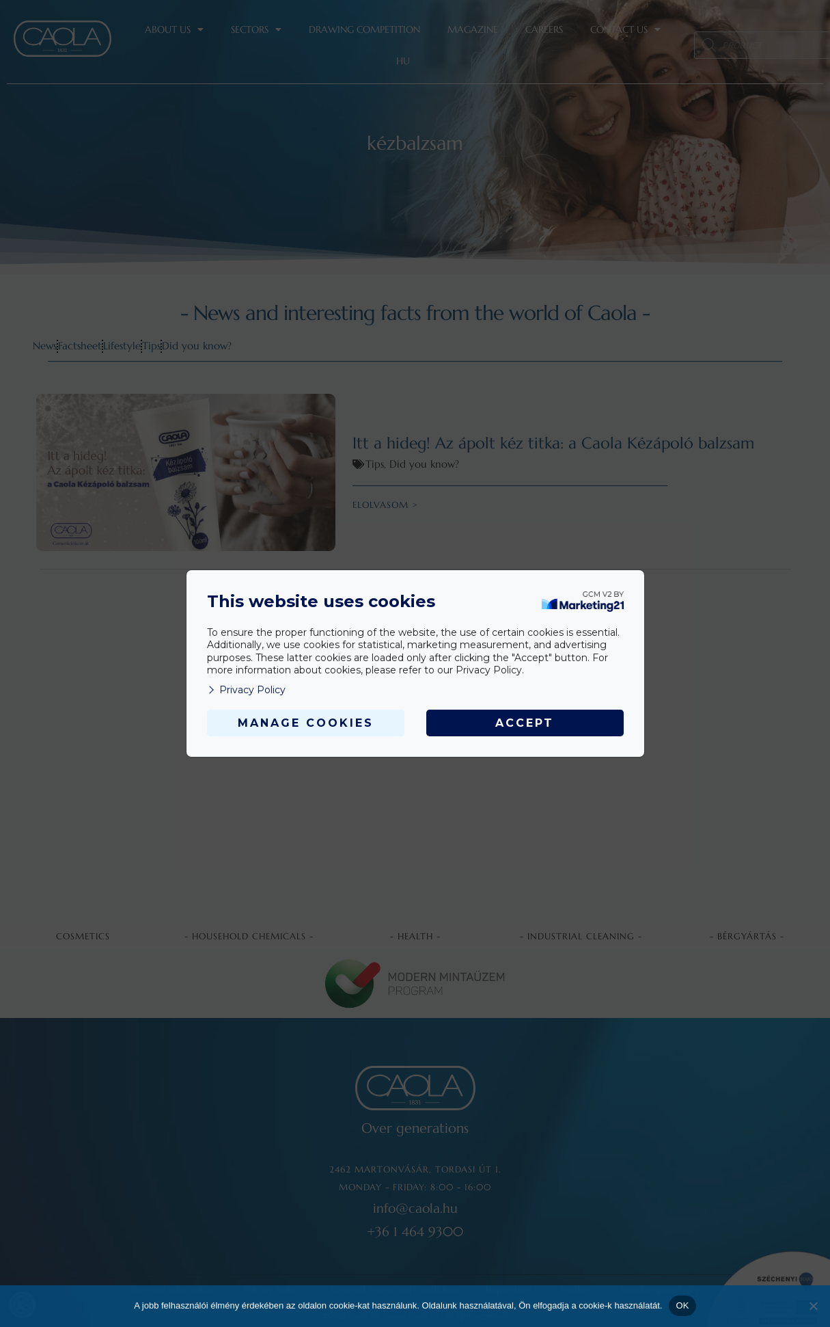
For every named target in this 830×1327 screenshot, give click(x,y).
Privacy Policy (246, 690)
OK (682, 1305)
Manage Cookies (306, 722)
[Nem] (813, 1306)
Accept (524, 722)
